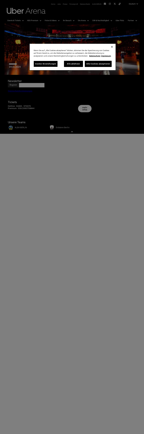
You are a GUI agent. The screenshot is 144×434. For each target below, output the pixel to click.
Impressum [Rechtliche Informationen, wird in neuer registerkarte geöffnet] (106, 56)
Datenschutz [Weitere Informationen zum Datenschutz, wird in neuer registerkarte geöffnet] (94, 56)
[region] (72, 57)
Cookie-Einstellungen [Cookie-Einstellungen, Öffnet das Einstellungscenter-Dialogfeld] (45, 64)
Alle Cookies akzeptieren (98, 64)
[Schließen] (112, 47)
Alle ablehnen (73, 64)
